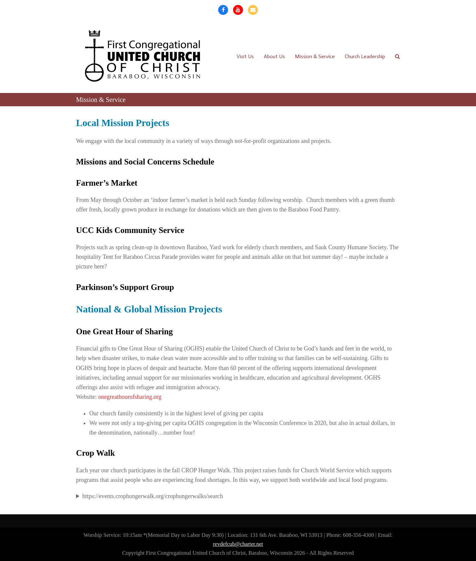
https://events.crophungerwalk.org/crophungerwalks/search (152, 496)
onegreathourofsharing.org (129, 397)
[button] (397, 56)
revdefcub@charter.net (238, 544)
